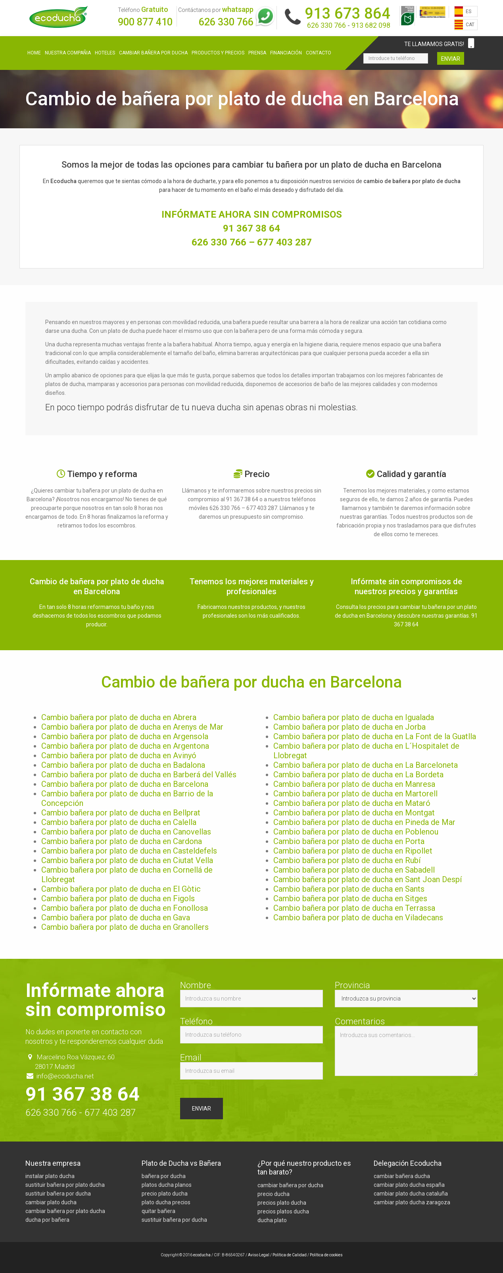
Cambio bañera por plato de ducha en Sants (348, 889)
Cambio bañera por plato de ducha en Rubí (346, 860)
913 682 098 (370, 25)
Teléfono (251, 1030)
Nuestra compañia (68, 53)
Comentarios (406, 1046)
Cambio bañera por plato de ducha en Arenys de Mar (132, 727)
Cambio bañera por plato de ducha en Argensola (124, 736)
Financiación (286, 53)
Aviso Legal (258, 1255)
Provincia (406, 994)
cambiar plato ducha (51, 1203)
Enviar (450, 59)
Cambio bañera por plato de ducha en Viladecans (358, 917)
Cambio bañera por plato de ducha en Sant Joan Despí (367, 879)
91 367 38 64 (251, 228)
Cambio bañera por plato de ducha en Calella (118, 822)
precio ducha (273, 1194)
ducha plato (272, 1220)
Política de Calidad (290, 1255)
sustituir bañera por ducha (58, 1194)
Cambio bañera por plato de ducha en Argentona (125, 746)
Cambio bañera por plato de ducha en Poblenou (355, 831)
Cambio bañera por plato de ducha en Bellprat (120, 812)
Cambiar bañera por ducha (153, 53)
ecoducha (202, 1255)
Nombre (251, 994)
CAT (470, 24)
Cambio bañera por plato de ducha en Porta (348, 841)
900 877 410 (145, 22)
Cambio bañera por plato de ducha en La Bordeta (358, 774)
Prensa (257, 53)
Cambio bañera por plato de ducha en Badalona (123, 765)
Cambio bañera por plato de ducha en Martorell (355, 793)
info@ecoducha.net (65, 1076)
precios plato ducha (281, 1203)
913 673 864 (347, 13)
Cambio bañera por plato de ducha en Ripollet (352, 851)
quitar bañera (158, 1211)
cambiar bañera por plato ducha (65, 1211)
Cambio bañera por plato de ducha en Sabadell (354, 870)
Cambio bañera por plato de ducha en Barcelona (124, 784)
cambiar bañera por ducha (290, 1185)
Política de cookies (326, 1255)
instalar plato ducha (50, 1176)
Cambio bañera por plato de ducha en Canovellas (126, 831)
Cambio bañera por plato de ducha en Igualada (353, 717)
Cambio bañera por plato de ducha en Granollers (125, 927)
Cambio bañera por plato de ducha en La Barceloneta (365, 765)
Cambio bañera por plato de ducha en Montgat (354, 812)
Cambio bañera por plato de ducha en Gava (115, 917)
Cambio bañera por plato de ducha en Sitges (350, 898)
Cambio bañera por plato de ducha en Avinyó (118, 755)
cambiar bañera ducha (402, 1176)
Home (34, 53)
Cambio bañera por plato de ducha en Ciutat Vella (127, 860)
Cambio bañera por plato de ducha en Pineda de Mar (364, 822)
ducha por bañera (47, 1220)
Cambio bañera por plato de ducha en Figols (118, 898)
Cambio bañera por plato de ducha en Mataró (351, 803)
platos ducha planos (167, 1185)
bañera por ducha (164, 1176)
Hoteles (105, 53)
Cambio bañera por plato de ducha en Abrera (118, 717)
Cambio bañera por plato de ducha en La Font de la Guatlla (374, 736)
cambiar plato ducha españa (409, 1185)
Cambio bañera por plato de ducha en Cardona (121, 841)
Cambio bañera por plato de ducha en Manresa (354, 784)
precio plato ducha (165, 1194)
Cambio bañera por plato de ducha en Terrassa (354, 908)
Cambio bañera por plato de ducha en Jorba (349, 727)
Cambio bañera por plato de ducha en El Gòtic (121, 889)
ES (468, 11)
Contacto (318, 53)
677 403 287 (284, 242)
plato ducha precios (166, 1203)
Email (251, 1066)
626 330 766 (226, 22)
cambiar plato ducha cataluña (411, 1194)
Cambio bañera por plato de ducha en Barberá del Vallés (138, 774)
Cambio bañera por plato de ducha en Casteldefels (129, 851)
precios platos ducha (283, 1211)
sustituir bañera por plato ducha (65, 1185)
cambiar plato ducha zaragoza (412, 1203)
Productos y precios (218, 53)
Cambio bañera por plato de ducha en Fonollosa (124, 908)
